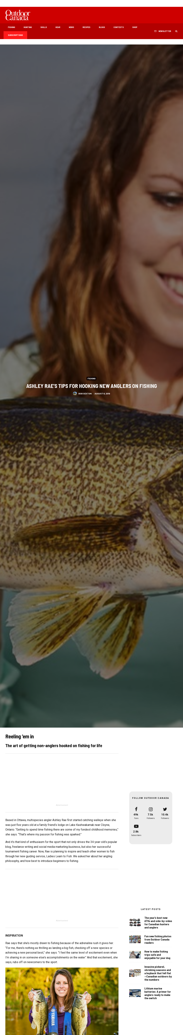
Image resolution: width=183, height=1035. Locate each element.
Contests (118, 27)
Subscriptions (15, 35)
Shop (134, 27)
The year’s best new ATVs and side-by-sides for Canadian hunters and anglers (158, 922)
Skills (43, 27)
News (71, 27)
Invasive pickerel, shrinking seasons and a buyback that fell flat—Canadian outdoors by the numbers (158, 973)
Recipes (86, 27)
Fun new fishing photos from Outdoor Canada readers (157, 939)
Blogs (102, 27)
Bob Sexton (85, 393)
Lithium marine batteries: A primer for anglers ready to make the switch (157, 994)
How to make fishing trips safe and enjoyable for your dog (157, 954)
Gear (57, 27)
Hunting (28, 27)
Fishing (11, 27)
